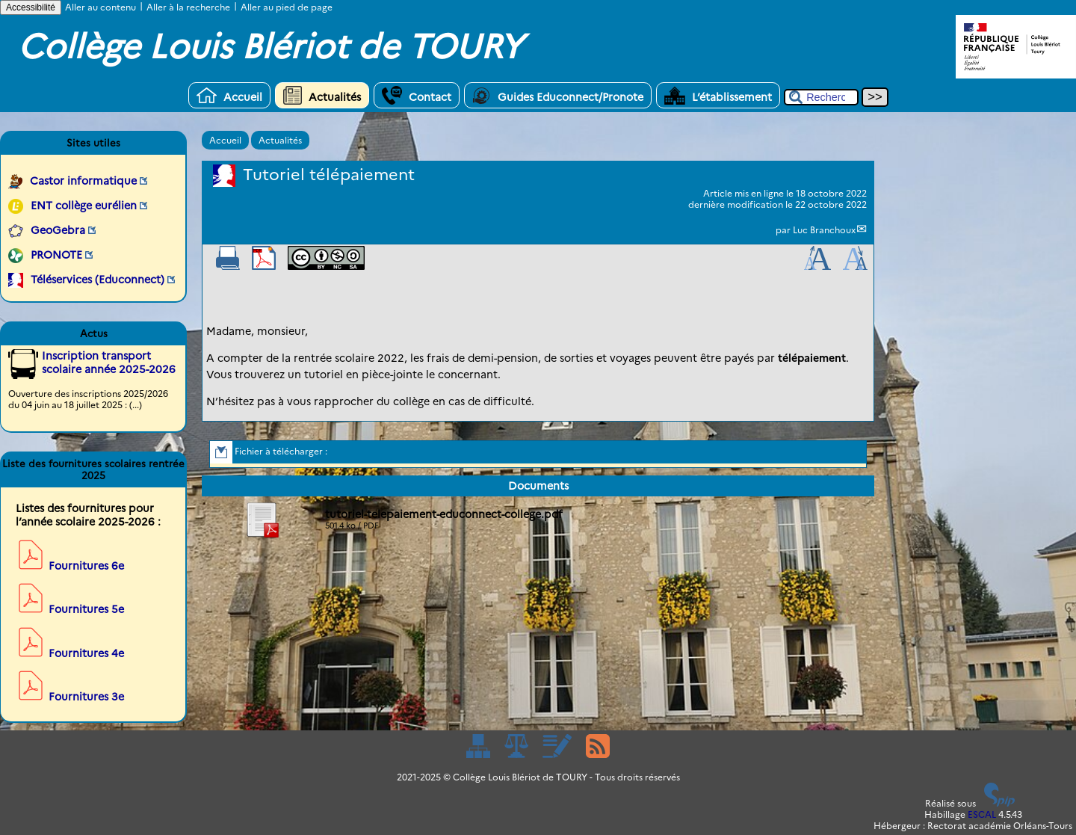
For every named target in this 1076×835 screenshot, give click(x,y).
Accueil (229, 95)
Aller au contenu (100, 7)
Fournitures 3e (86, 696)
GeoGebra (58, 230)
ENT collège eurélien (84, 205)
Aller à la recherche (188, 7)
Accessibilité (30, 7)
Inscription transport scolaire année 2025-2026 (109, 362)
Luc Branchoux (824, 229)
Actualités (322, 95)
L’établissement (718, 95)
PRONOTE (56, 255)
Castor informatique (83, 181)
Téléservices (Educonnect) (97, 279)
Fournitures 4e (86, 653)
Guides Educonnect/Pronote (557, 95)
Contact (416, 95)
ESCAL (982, 814)
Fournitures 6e (86, 566)
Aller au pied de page (287, 7)
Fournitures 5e (86, 609)
